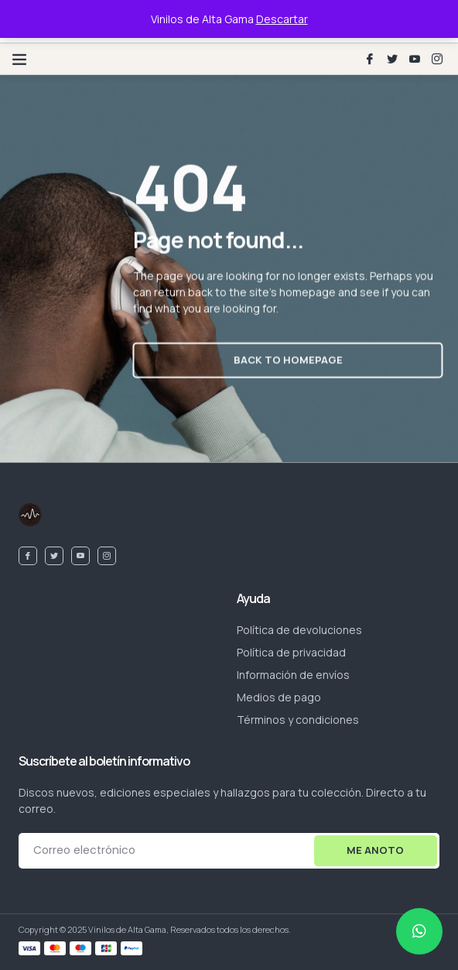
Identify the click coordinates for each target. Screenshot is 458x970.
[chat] (419, 931)
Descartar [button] (282, 19)
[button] (19, 58)
